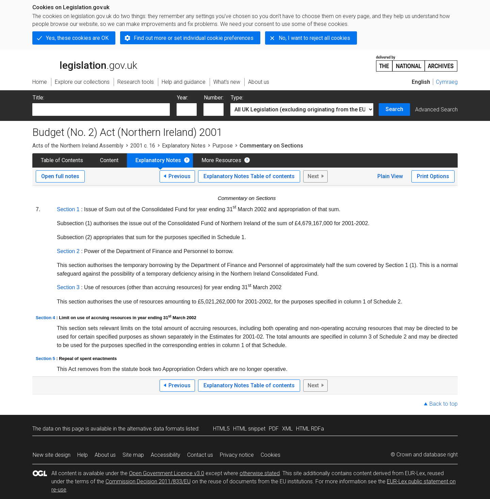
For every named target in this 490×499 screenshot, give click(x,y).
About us (105, 455)
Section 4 (45, 317)
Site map (133, 455)
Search (394, 109)
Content (109, 160)
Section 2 (68, 251)
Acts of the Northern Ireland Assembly (78, 145)
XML (287, 428)
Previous (179, 176)
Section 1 (68, 209)
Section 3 (68, 287)
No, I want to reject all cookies (314, 38)
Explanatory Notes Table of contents (249, 176)
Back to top (443, 404)
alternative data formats (155, 428)
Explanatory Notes (184, 145)
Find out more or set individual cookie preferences (194, 38)
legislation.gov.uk (84, 63)
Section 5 (45, 358)
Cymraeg (447, 82)
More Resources (221, 160)
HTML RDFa (310, 428)
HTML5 (221, 428)
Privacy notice (237, 455)
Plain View (390, 176)
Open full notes (60, 176)
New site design (51, 455)
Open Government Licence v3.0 (166, 473)
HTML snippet (249, 428)
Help (82, 455)
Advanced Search (436, 109)
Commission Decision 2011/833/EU (148, 481)
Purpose (222, 145)
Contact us (200, 455)
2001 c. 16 (142, 145)
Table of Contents (62, 160)
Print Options (433, 176)
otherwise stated (260, 473)
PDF (274, 428)
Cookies (270, 455)
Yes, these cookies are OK (77, 38)
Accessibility (165, 455)
